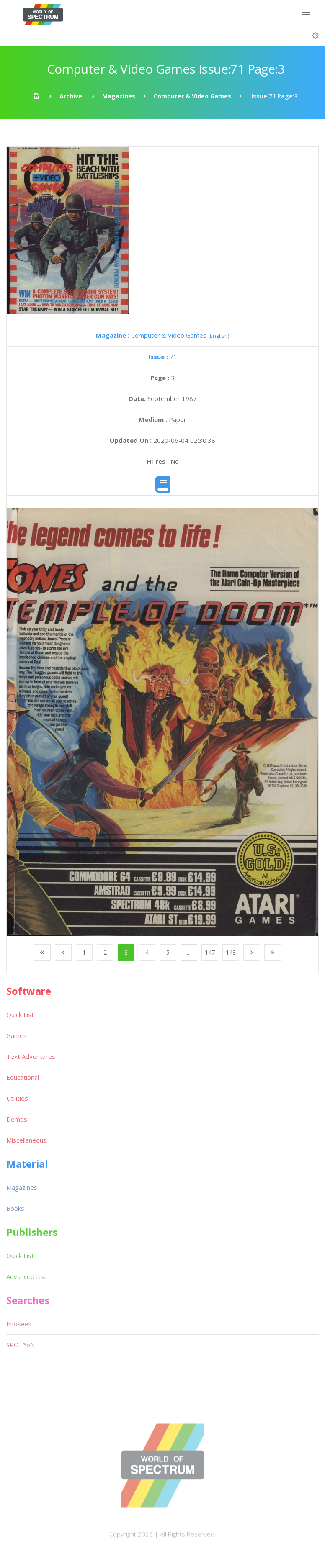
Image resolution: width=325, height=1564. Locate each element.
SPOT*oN (20, 1345)
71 (162, 356)
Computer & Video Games (192, 96)
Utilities (17, 1098)
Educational (22, 1077)
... (189, 952)
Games (16, 1035)
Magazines (118, 96)
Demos (16, 1119)
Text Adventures (30, 1056)
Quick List (20, 1014)
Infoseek (18, 1324)
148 (231, 952)
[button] (315, 35)
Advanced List (26, 1276)
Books (15, 1208)
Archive (70, 96)
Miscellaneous (26, 1140)
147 (210, 952)
